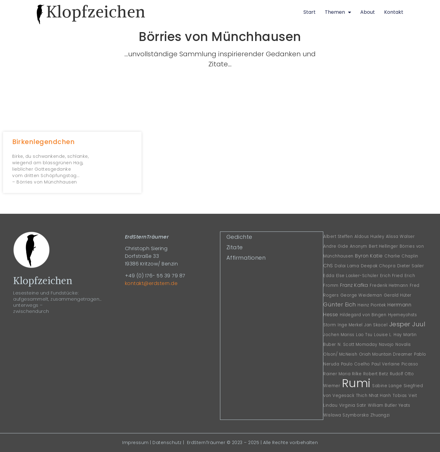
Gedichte (239, 236)
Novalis (403, 344)
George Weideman (361, 295)
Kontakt (393, 12)
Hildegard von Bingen (363, 315)
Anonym (358, 246)
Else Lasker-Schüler (357, 276)
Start (309, 12)
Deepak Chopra (378, 266)
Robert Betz (375, 374)
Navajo (386, 344)
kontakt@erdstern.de (151, 283)
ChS (328, 265)
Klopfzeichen (95, 12)
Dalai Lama (347, 266)
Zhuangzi (380, 415)
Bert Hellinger (383, 246)
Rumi (356, 383)
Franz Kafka (354, 285)
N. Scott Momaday (357, 344)
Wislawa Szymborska (346, 415)
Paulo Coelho (355, 364)
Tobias (400, 395)
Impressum (135, 442)
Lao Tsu (364, 335)
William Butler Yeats (389, 405)
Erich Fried (391, 276)
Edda (328, 276)
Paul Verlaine (386, 364)
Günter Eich (339, 304)
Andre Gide (335, 246)
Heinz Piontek (372, 305)
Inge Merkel (350, 325)
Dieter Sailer (410, 266)
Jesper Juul (407, 324)
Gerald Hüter (398, 295)
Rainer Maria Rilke (342, 374)
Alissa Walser (400, 236)
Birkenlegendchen (43, 141)
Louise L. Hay (388, 335)
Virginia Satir (352, 405)
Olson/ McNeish (340, 354)
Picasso (410, 364)
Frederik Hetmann (389, 285)
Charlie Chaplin (401, 256)
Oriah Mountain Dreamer (386, 354)
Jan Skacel (375, 325)
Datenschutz (167, 442)
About (367, 12)
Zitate (234, 247)
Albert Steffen (338, 236)
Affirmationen (246, 257)
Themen (338, 12)
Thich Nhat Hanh (373, 395)
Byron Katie (369, 255)
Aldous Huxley (369, 236)
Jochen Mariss (338, 335)
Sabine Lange (387, 386)
